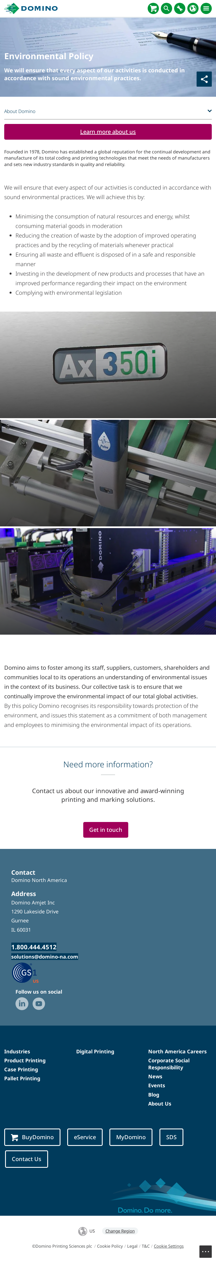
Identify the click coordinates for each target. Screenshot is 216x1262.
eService (85, 1137)
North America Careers (177, 1051)
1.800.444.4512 (34, 947)
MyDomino (131, 1137)
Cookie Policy (110, 1246)
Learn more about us (108, 131)
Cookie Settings (169, 1246)
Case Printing (21, 1069)
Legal (132, 1246)
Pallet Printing (22, 1078)
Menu (208, 1248)
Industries (17, 1051)
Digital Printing (95, 1051)
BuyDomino (32, 1137)
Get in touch (105, 829)
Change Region (120, 1231)
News (155, 1076)
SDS (171, 1137)
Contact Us (26, 1159)
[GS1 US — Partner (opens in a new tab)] (31, 972)
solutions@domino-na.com (44, 956)
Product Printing (25, 1060)
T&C (146, 1246)
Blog (153, 1094)
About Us (159, 1103)
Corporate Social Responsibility (169, 1064)
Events (156, 1085)
